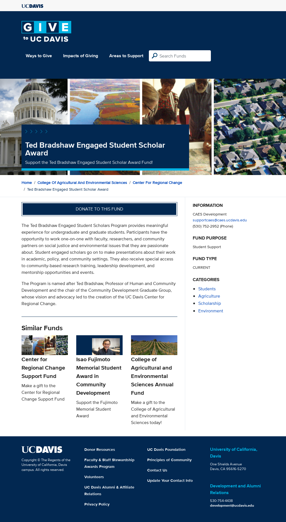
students (207, 289)
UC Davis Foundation (166, 449)
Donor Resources (99, 449)
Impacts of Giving (80, 55)
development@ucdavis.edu (232, 505)
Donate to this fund (99, 209)
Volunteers (94, 477)
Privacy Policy (96, 504)
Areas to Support (126, 55)
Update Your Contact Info (170, 480)
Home (27, 182)
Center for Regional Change (157, 182)
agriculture (209, 296)
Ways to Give (39, 55)
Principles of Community (169, 460)
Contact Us (157, 470)
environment (210, 311)
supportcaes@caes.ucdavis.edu (220, 220)
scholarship (209, 303)
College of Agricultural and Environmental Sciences (82, 182)
